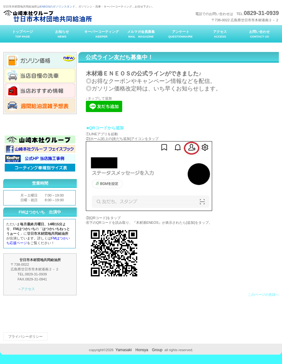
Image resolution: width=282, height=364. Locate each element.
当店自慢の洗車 (40, 76)
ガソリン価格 (40, 61)
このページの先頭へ (263, 294)
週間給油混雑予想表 (40, 106)
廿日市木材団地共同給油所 (65, 16)
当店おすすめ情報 (40, 91)
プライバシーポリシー (25, 336)
